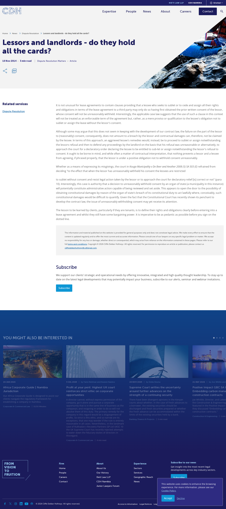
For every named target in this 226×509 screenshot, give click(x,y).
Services (138, 472)
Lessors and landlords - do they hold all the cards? (66, 35)
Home (5, 35)
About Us (101, 468)
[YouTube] (26, 503)
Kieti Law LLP (176, 3)
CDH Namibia (195, 3)
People (131, 11)
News (147, 11)
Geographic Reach (143, 477)
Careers (186, 11)
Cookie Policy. (168, 490)
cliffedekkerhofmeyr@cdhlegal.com (81, 248)
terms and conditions (77, 244)
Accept (168, 498)
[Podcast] (31, 503)
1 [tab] (214, 346)
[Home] (11, 11)
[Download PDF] (14, 72)
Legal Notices (145, 504)
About (165, 11)
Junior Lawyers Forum (107, 486)
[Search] (222, 11)
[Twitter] (10, 503)
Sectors (138, 468)
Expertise (109, 11)
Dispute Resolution (30, 35)
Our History (102, 472)
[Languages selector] (216, 3)
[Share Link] (5, 72)
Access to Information (128, 504)
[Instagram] (15, 503)
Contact (63, 481)
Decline (181, 498)
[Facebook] (4, 503)
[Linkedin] (21, 503)
